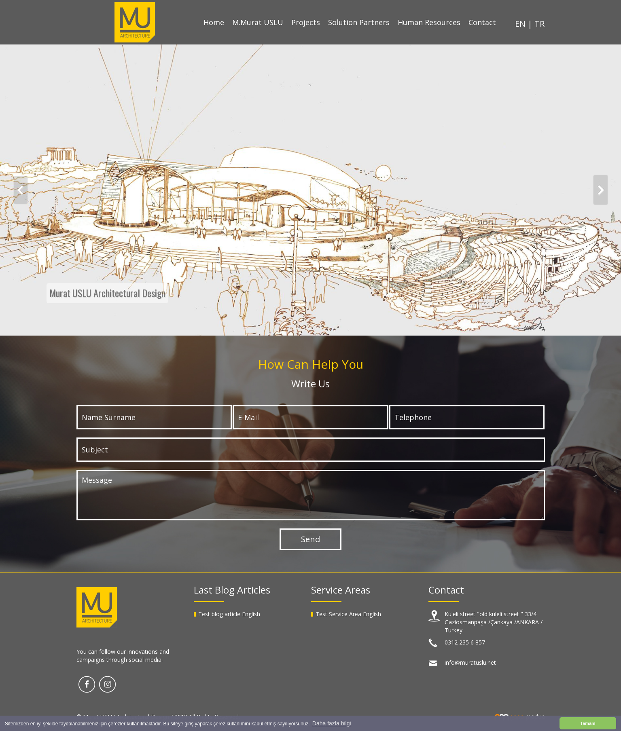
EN (521, 23)
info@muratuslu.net (470, 662)
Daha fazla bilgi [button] (331, 723)
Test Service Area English (348, 614)
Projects (305, 22)
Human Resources (429, 22)
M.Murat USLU (257, 22)
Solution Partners (359, 22)
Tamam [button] (587, 723)
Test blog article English (229, 614)
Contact (482, 22)
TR (539, 23)
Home (213, 22)
